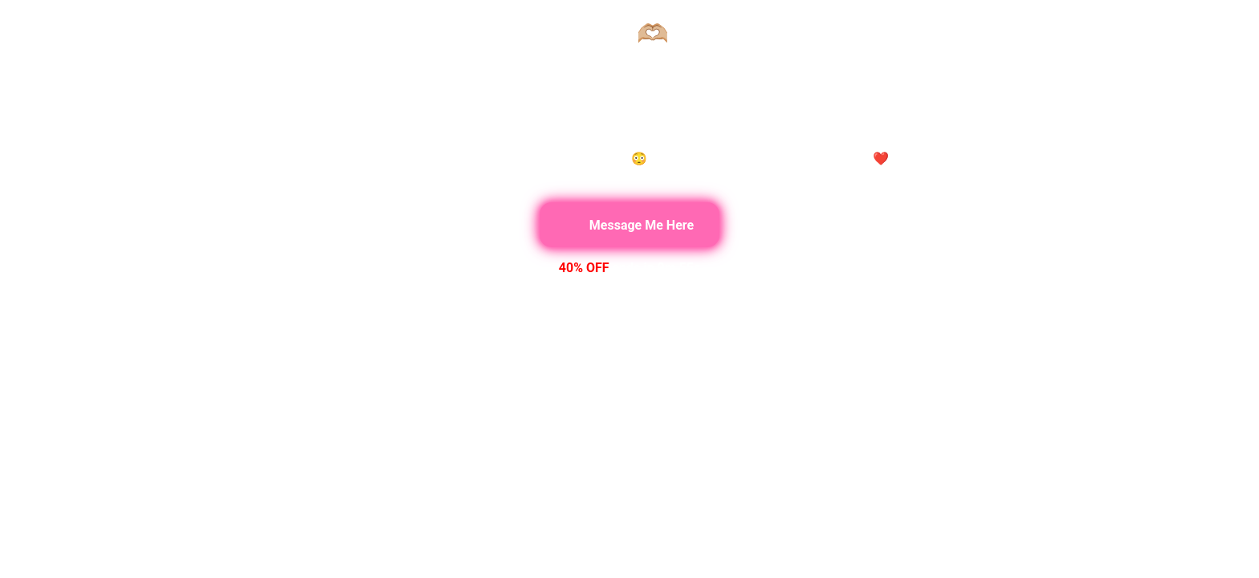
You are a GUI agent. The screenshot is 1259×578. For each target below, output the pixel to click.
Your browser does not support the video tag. (629, 289)
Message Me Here (629, 224)
